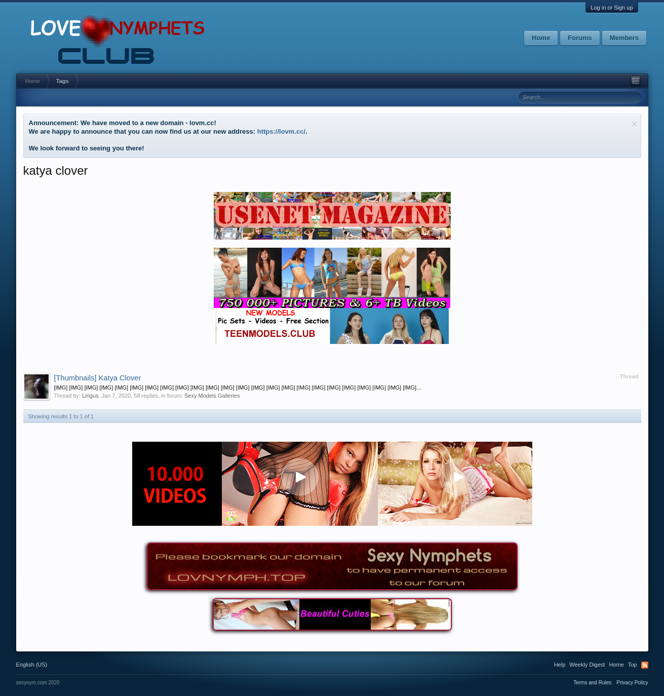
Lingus (90, 396)
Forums (580, 38)
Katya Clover (97, 378)
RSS (644, 665)
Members (624, 38)
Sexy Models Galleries (212, 396)
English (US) (32, 665)
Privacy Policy (632, 682)
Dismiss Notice (634, 124)
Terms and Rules (592, 682)
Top (632, 665)
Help (560, 665)
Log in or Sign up (612, 8)
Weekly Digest (587, 665)
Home (541, 38)
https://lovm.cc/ (281, 131)
